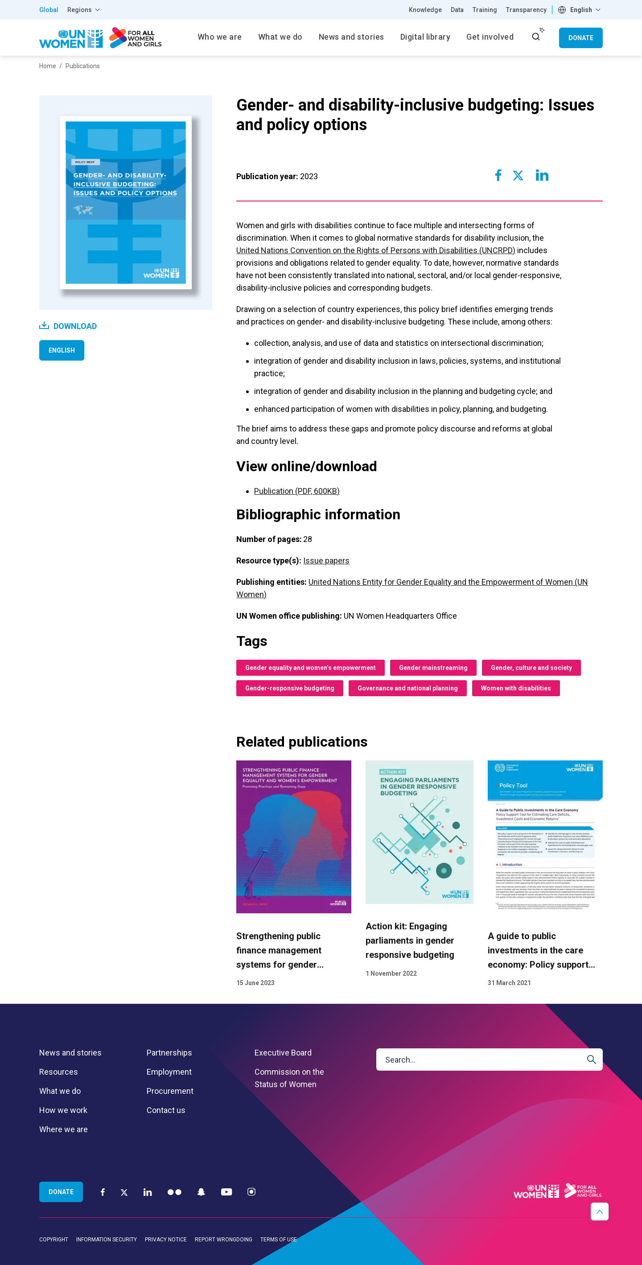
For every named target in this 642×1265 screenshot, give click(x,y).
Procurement (170, 1091)
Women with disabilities (516, 688)
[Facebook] (103, 1191)
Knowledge (425, 9)
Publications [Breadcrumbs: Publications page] (83, 66)
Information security (106, 1239)
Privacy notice (166, 1239)
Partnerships (169, 1052)
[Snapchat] (201, 1191)
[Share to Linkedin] (542, 175)
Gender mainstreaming (433, 667)
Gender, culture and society (531, 667)
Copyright (53, 1239)
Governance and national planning (408, 688)
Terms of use (278, 1239)
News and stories (70, 1052)
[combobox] (580, 9)
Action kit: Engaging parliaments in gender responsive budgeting (410, 941)
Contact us (166, 1110)
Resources (58, 1071)
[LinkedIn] (148, 1191)
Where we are (63, 1129)
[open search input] (536, 36)
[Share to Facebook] (498, 175)
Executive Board (283, 1052)
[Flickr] (174, 1191)
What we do (60, 1091)
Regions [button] (79, 9)
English (62, 350)
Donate (580, 37)
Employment (169, 1071)
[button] (600, 1211)
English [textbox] (581, 9)
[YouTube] (226, 1191)
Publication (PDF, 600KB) (297, 491)
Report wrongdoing (223, 1239)
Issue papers (326, 560)
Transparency (526, 9)
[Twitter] (124, 1192)
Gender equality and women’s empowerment (310, 667)
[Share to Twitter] (518, 175)
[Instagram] (251, 1191)
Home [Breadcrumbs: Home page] (47, 66)
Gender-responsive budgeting (289, 688)
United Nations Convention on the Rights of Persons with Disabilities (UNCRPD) (375, 250)
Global (48, 9)
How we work (63, 1110)
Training (485, 9)
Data (457, 9)
